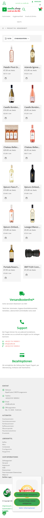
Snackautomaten (7, 419)
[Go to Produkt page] (11, 54)
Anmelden (36, 1)
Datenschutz (6, 470)
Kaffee (4, 442)
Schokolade (6, 447)
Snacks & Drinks (30, 16)
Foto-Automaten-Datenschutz (12, 472)
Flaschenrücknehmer (9, 431)
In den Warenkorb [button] (6, 78)
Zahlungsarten (7, 460)
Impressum (6, 465)
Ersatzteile (5, 433)
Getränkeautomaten (9, 421)
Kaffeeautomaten (8, 426)
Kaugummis (6, 451)
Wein (4, 444)
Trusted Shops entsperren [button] (27, 495)
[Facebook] (40, 4)
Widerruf (5, 475)
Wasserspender (7, 428)
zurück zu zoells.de (22, 3)
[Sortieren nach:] (21, 38)
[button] (4, 9)
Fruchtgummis (7, 449)
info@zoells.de (10, 404)
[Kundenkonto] (4, 3)
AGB (3, 468)
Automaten (6, 16)
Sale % (19, 22)
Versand (5, 463)
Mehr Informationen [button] (27, 508)
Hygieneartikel (18, 16)
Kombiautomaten (8, 424)
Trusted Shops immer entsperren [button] (27, 502)
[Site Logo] (14, 9)
